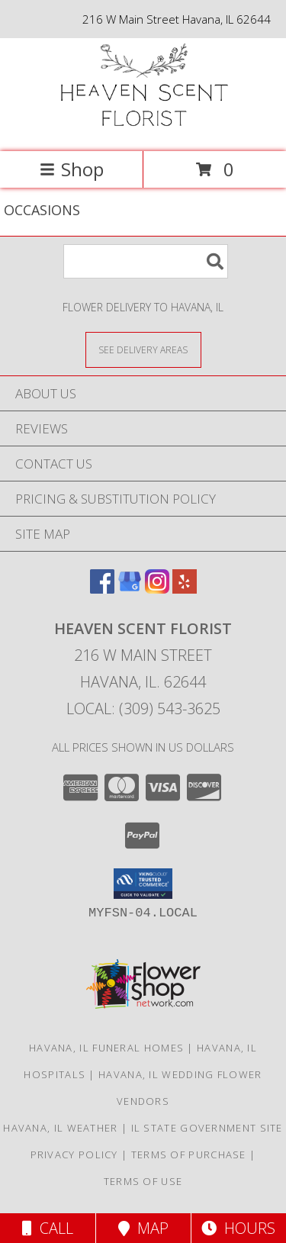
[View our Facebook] (102, 588)
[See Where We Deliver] (143, 349)
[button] (143, 883)
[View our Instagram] (157, 588)
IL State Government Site (207, 1128)
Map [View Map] (143, 1228)
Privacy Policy (74, 1154)
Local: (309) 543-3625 (143, 708)
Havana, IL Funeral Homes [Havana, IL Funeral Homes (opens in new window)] (106, 1048)
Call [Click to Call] (47, 1228)
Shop (72, 169)
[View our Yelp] (184, 588)
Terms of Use (143, 1181)
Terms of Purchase (188, 1154)
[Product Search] (145, 261)
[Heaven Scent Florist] (143, 129)
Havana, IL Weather (60, 1128)
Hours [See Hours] (238, 1228)
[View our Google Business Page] (129, 588)
